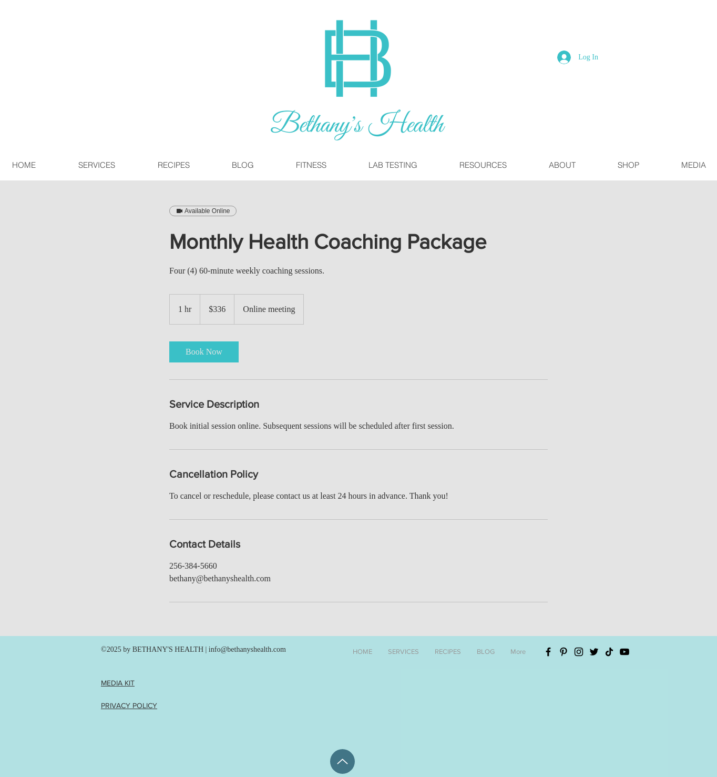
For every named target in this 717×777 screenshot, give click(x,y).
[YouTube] (624, 652)
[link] (204, 351)
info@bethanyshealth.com (247, 649)
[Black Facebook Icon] (548, 652)
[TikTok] (609, 652)
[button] (482, 165)
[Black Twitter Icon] (594, 652)
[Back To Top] (342, 761)
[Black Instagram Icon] (579, 652)
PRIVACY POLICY (129, 705)
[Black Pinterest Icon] (563, 652)
